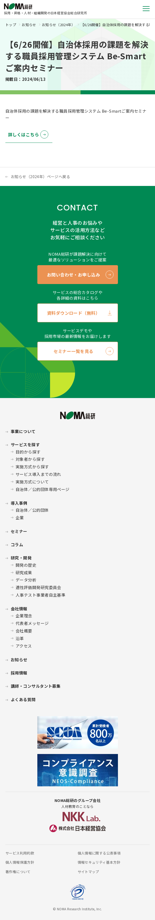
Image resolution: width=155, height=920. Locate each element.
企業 (20, 517)
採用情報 (19, 673)
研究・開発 (21, 558)
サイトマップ (88, 871)
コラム (17, 544)
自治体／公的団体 (32, 510)
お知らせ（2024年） (58, 24)
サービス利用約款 (19, 853)
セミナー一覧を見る (73, 351)
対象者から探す (30, 459)
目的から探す (28, 452)
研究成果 (24, 572)
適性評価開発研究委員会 (38, 587)
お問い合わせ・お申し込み (73, 274)
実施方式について (32, 482)
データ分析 (26, 580)
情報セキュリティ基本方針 (99, 862)
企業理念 (24, 615)
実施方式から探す (32, 466)
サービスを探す (25, 444)
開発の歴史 (26, 565)
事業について (23, 431)
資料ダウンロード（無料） (73, 313)
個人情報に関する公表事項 (99, 853)
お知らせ (29, 24)
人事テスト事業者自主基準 (40, 595)
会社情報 (19, 608)
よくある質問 (23, 699)
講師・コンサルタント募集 (35, 686)
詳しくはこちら (23, 134)
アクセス (24, 646)
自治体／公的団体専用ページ (43, 489)
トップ (10, 24)
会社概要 (24, 631)
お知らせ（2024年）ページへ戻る (40, 176)
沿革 (20, 638)
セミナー (19, 531)
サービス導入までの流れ (38, 474)
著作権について (18, 871)
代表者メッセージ (32, 623)
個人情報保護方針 (19, 862)
